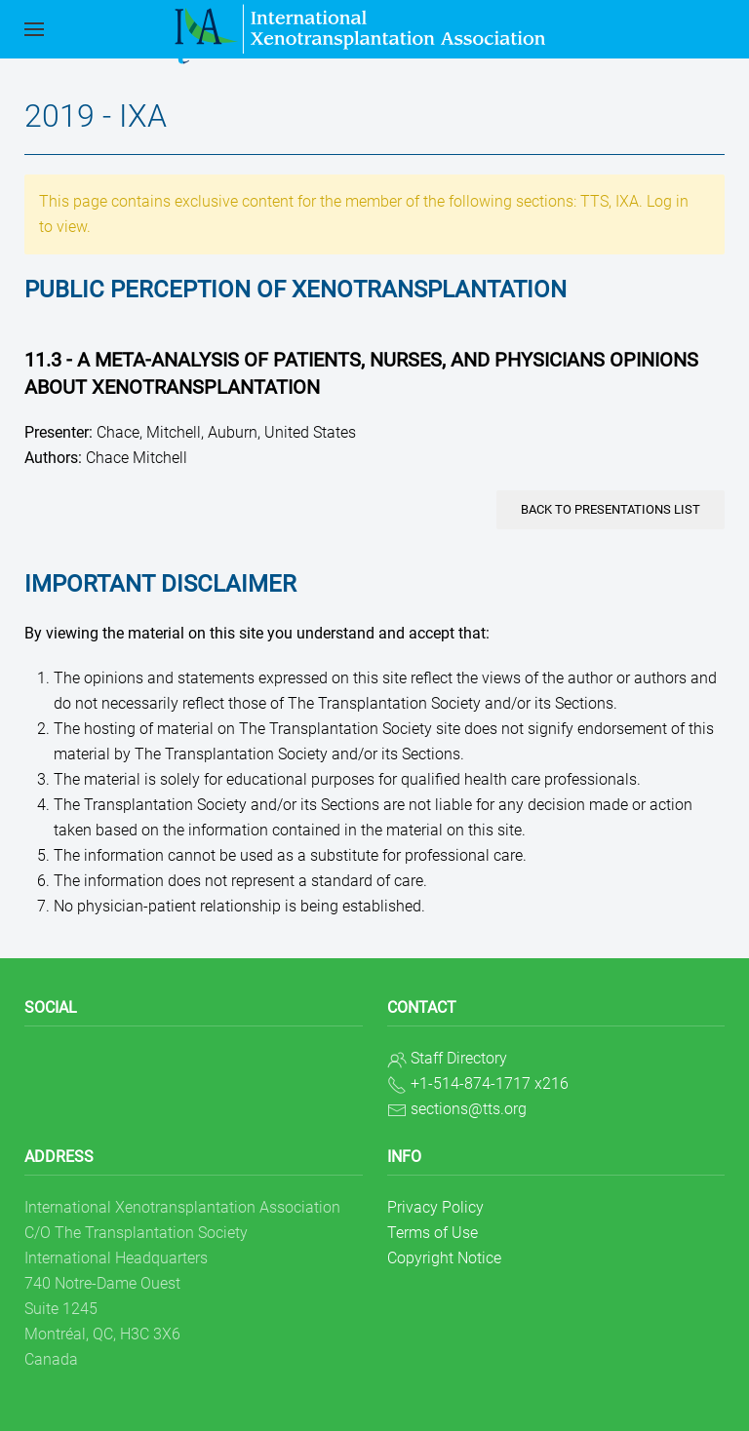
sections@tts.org (469, 1109)
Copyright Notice (444, 1258)
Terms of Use (432, 1232)
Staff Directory (459, 1058)
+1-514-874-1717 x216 (490, 1083)
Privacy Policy (435, 1207)
